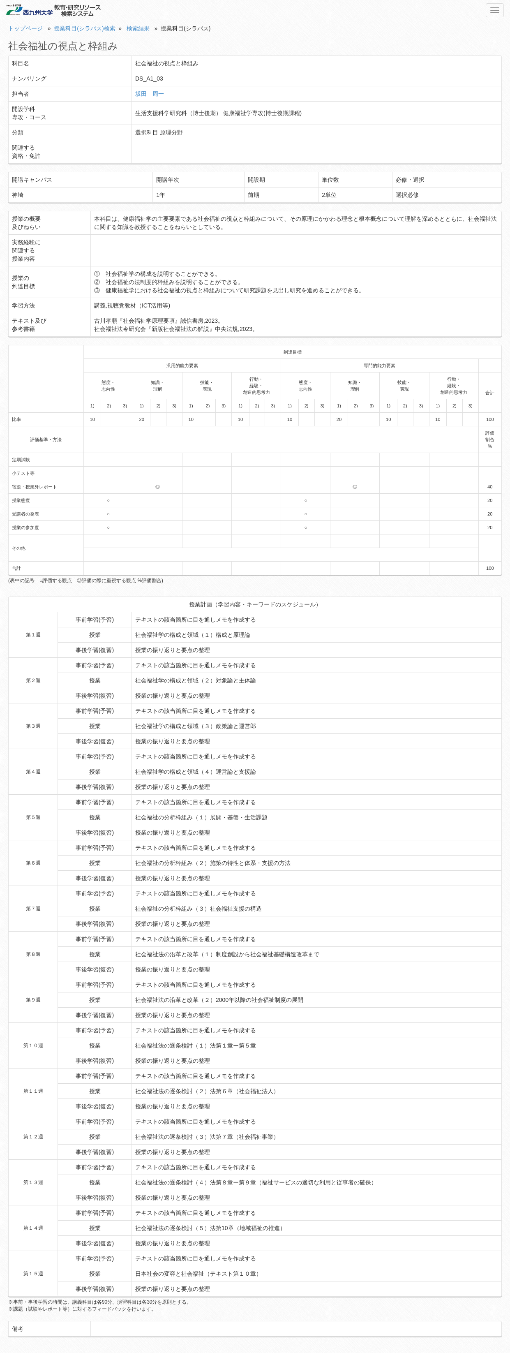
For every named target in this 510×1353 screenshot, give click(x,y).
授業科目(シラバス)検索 (84, 28)
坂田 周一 (149, 93)
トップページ (25, 28)
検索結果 (138, 28)
